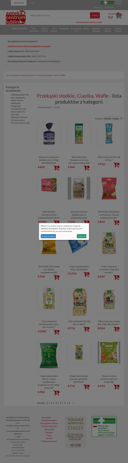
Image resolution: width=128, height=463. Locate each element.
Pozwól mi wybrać (48, 236)
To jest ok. (82, 236)
